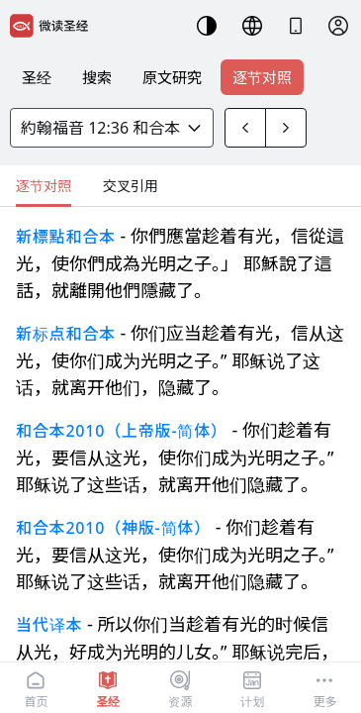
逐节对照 (262, 77)
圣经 (36, 77)
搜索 (97, 77)
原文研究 (172, 77)
